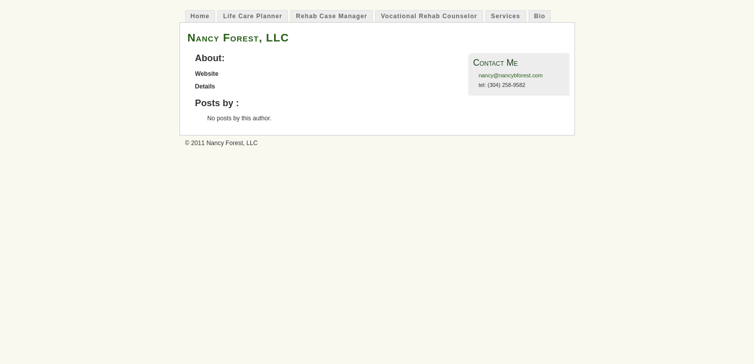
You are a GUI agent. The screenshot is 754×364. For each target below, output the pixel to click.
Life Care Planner (252, 16)
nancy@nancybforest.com (510, 75)
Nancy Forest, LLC (238, 37)
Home (200, 16)
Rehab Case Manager (331, 16)
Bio (540, 16)
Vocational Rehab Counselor (429, 16)
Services (505, 16)
